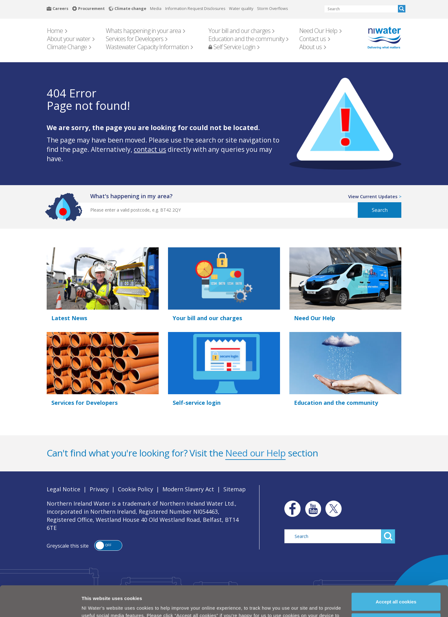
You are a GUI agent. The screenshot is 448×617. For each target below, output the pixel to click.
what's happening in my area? (131, 196)
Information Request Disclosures (195, 8)
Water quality (241, 8)
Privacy (99, 489)
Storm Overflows (272, 8)
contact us (150, 149)
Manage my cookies (396, 595)
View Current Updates (373, 196)
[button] (108, 545)
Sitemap (234, 489)
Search (401, 8)
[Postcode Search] (209, 210)
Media (155, 8)
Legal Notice (63, 489)
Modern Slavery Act (188, 489)
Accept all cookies (396, 575)
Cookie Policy (186, 603)
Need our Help (255, 452)
